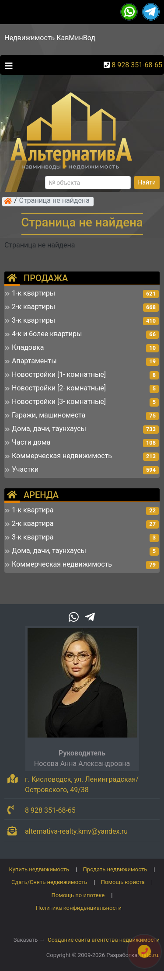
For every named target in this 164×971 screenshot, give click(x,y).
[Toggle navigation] (6, 65)
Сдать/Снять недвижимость (49, 882)
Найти (147, 182)
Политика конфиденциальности (79, 908)
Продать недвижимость (115, 869)
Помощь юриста (123, 882)
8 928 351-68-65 (137, 65)
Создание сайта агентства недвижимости (104, 939)
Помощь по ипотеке (78, 895)
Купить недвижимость (39, 869)
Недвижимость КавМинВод (49, 38)
